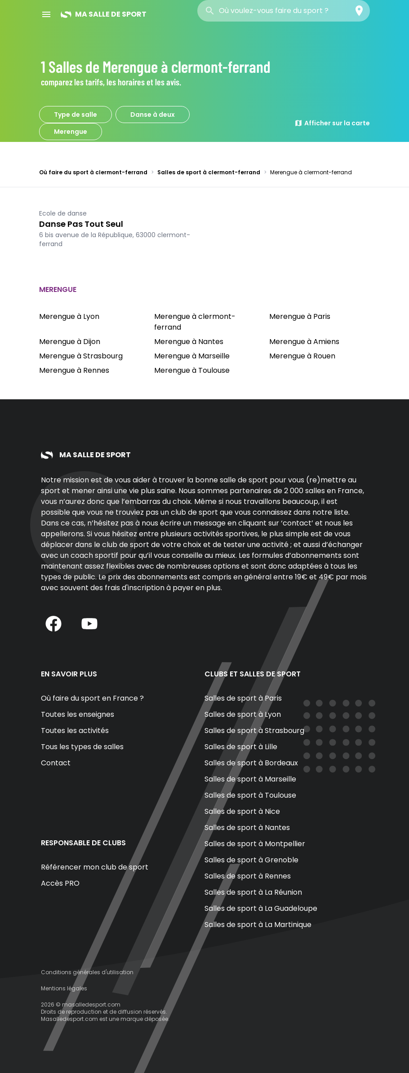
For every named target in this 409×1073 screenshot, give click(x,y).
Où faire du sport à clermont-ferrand (93, 172)
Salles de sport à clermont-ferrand (208, 172)
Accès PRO (60, 883)
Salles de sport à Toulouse (250, 795)
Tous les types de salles (82, 747)
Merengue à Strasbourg (81, 356)
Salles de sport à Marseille (250, 779)
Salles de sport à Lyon (242, 714)
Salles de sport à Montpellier (254, 844)
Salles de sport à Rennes (247, 876)
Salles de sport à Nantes (247, 827)
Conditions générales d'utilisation (87, 972)
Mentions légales (64, 988)
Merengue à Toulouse (192, 370)
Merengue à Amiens (304, 341)
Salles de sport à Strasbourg (254, 730)
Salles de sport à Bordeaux (251, 763)
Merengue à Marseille (192, 356)
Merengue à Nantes (188, 341)
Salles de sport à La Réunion (253, 892)
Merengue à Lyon (69, 316)
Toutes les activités (75, 730)
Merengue (70, 131)
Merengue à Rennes (74, 370)
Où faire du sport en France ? (92, 698)
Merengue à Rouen (302, 356)
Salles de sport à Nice (242, 811)
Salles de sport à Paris (243, 698)
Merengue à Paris (299, 316)
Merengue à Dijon (69, 341)
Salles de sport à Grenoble (251, 860)
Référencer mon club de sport (94, 867)
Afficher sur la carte (332, 123)
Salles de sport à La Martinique (257, 924)
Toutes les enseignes (77, 714)
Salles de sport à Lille (240, 747)
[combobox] (283, 10)
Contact (56, 763)
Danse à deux (152, 114)
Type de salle (75, 114)
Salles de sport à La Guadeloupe (260, 908)
